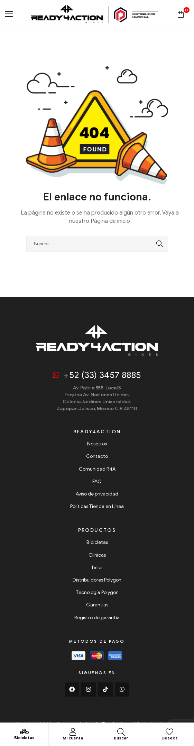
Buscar (121, 737)
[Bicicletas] (24, 731)
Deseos (169, 737)
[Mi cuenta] (72, 732)
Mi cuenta (73, 737)
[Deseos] (169, 732)
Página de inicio (110, 221)
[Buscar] (121, 732)
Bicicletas (24, 737)
